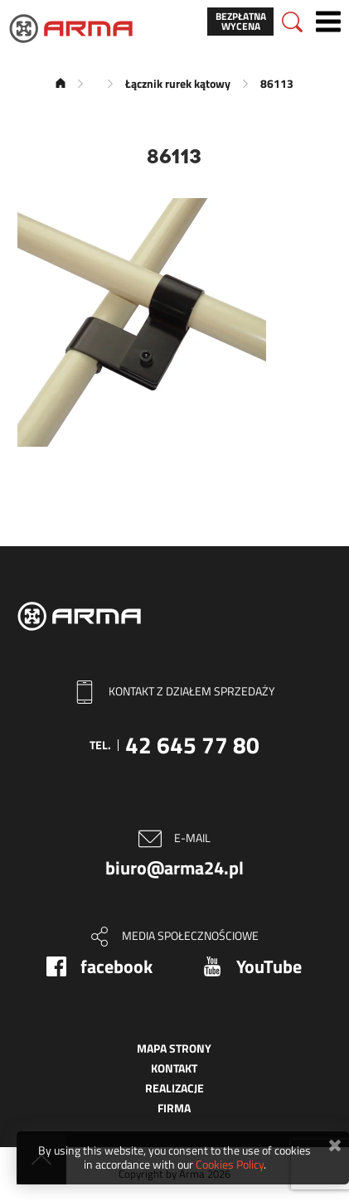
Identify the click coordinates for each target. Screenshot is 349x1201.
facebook (116, 966)
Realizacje (174, 1088)
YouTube (269, 966)
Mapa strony (174, 1048)
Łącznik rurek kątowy (177, 83)
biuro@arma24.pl (174, 868)
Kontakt (174, 1068)
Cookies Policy (230, 1164)
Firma (174, 1107)
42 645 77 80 (192, 745)
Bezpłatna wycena (241, 21)
